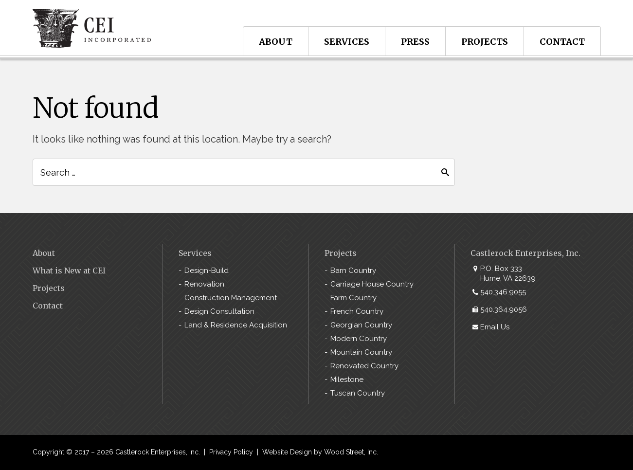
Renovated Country (364, 366)
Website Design (287, 452)
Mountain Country (361, 352)
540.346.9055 (503, 292)
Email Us (494, 327)
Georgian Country (361, 325)
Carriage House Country (372, 284)
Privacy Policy (231, 452)
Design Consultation (219, 311)
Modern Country (358, 338)
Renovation (204, 284)
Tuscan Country (357, 393)
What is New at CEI (69, 270)
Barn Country (353, 270)
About (275, 41)
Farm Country (353, 297)
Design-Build (206, 270)
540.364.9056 (503, 309)
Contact (562, 41)
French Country (356, 311)
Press (415, 41)
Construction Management (230, 297)
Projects (484, 41)
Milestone (346, 379)
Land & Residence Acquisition (235, 325)
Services (346, 41)
